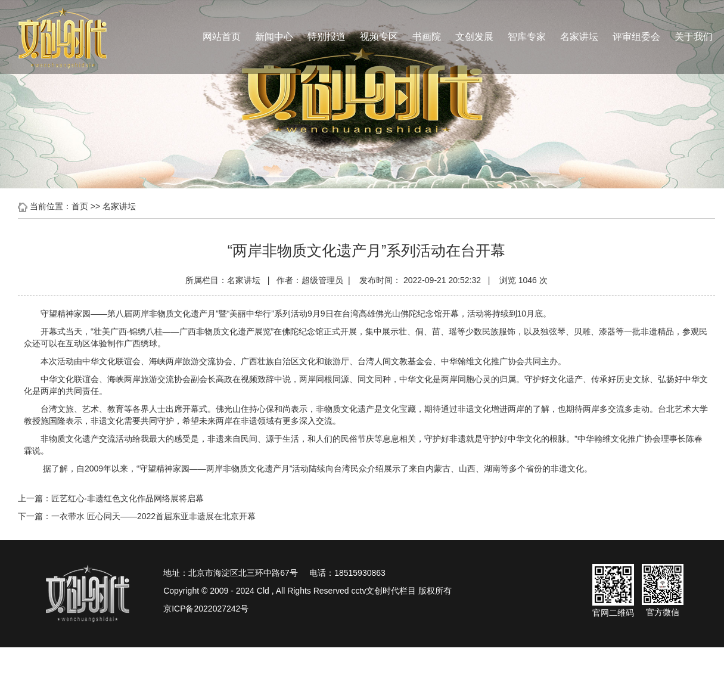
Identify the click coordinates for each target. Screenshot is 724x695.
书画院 (426, 37)
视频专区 (379, 37)
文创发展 (474, 37)
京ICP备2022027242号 (205, 608)
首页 (80, 206)
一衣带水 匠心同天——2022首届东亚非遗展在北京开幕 (153, 516)
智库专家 (527, 37)
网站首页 (222, 37)
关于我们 (694, 37)
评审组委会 (636, 37)
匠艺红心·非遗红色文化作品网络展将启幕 (127, 498)
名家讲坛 (579, 37)
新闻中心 (274, 37)
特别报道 (326, 37)
